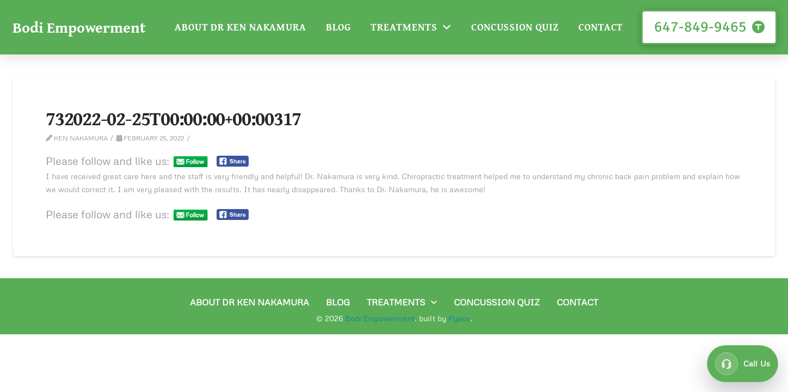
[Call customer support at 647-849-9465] (742, 363)
